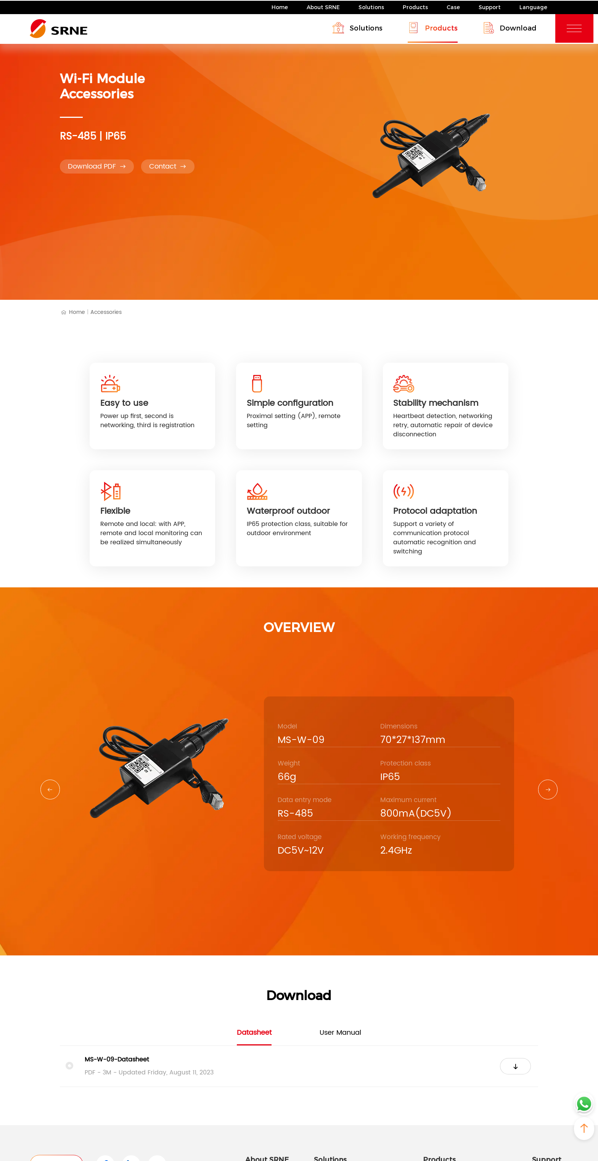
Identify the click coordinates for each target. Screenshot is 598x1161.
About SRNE (323, 6)
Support (490, 6)
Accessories (106, 312)
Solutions (371, 6)
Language (533, 6)
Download (514, 27)
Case (453, 6)
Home (280, 6)
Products (415, 6)
